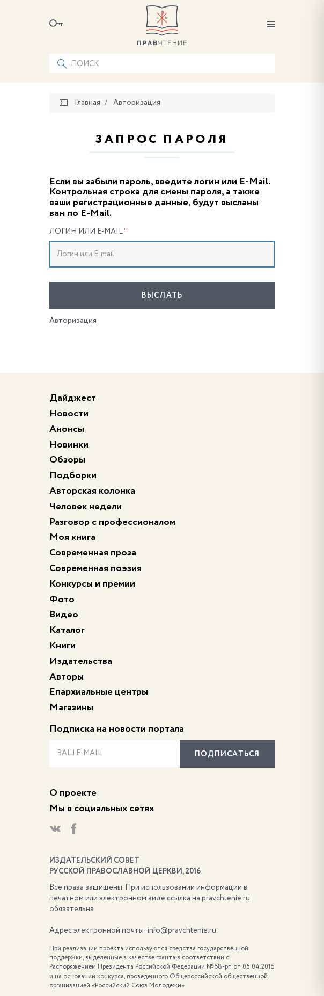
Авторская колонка (92, 491)
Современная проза (92, 553)
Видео (63, 614)
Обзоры (67, 460)
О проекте (73, 793)
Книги (62, 646)
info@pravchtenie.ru (182, 930)
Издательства (80, 661)
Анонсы (66, 429)
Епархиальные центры (98, 692)
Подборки (73, 475)
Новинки (69, 445)
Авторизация (73, 320)
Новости (69, 413)
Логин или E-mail (88, 231)
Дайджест (72, 398)
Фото (62, 599)
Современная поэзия (95, 568)
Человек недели (85, 506)
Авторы (66, 677)
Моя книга (72, 537)
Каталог (67, 630)
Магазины (71, 707)
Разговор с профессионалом (112, 522)
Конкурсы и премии (92, 584)
